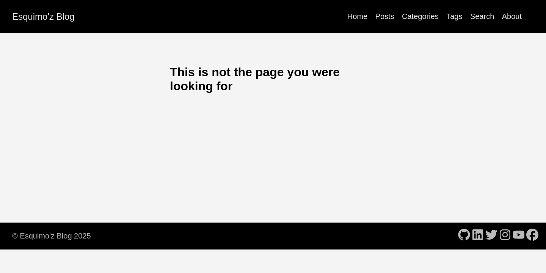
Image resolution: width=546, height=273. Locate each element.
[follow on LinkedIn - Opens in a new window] (478, 235)
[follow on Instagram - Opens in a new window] (505, 235)
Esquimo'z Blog (43, 16)
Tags (454, 16)
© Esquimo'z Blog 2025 (51, 236)
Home (357, 16)
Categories (420, 16)
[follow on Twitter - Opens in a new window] (491, 235)
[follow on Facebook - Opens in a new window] (532, 235)
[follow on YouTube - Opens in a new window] (519, 235)
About (512, 16)
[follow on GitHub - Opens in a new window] (464, 235)
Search (482, 16)
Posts (384, 16)
